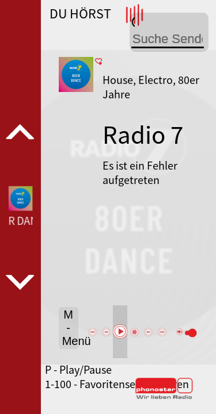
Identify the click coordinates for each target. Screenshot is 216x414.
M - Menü (70, 327)
